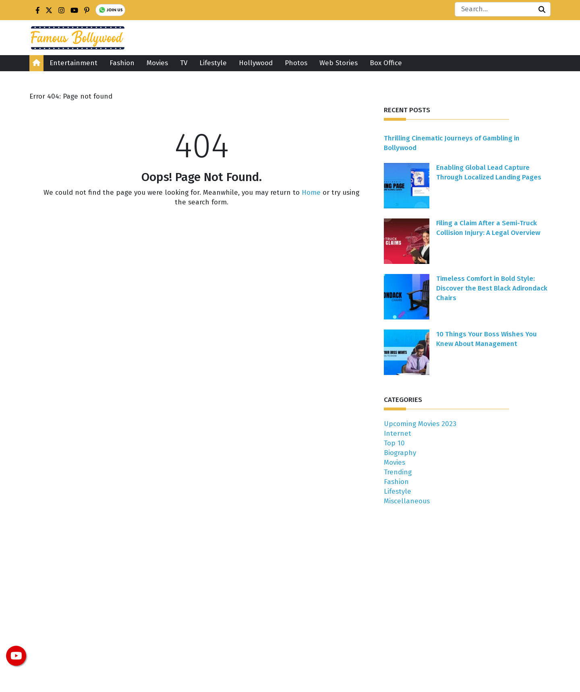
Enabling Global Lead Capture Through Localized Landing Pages (488, 172)
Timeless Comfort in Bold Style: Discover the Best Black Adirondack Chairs (491, 288)
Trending (398, 472)
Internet (397, 433)
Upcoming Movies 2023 (420, 424)
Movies (157, 63)
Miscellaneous (407, 501)
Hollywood (256, 63)
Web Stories (338, 63)
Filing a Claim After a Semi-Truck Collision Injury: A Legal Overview (488, 228)
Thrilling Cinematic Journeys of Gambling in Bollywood (452, 143)
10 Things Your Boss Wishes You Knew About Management (486, 339)
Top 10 (394, 443)
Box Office (386, 63)
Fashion (122, 63)
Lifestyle (213, 63)
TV (183, 63)
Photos (296, 63)
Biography (400, 453)
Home (311, 192)
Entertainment (73, 63)
